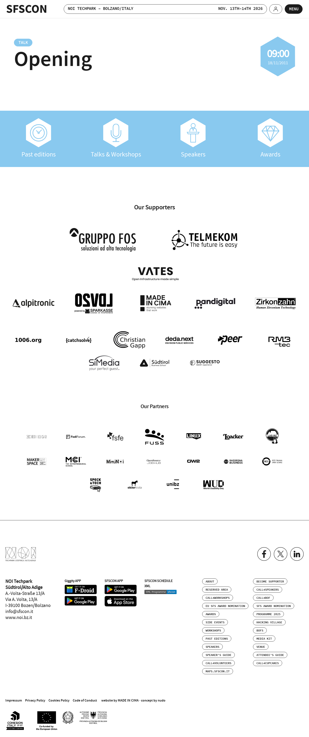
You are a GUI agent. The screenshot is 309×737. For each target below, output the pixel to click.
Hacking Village (269, 620)
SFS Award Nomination (273, 604)
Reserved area (217, 588)
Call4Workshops (218, 596)
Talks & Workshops (116, 138)
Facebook (263, 552)
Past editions (38, 138)
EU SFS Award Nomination (225, 604)
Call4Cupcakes (267, 661)
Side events (215, 620)
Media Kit (264, 637)
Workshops (213, 629)
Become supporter (270, 580)
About (210, 580)
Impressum (13, 698)
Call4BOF (263, 596)
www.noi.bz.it (18, 616)
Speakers (193, 138)
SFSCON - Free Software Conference (26, 9)
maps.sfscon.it (218, 669)
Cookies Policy (59, 698)
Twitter (280, 552)
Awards (270, 138)
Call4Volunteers (218, 661)
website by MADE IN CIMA (120, 698)
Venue (260, 645)
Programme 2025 (268, 612)
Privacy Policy (35, 698)
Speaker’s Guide (218, 653)
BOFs (259, 629)
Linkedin (297, 552)
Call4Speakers (267, 588)
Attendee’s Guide (270, 653)
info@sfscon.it (19, 610)
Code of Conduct (85, 698)
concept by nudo (153, 698)
